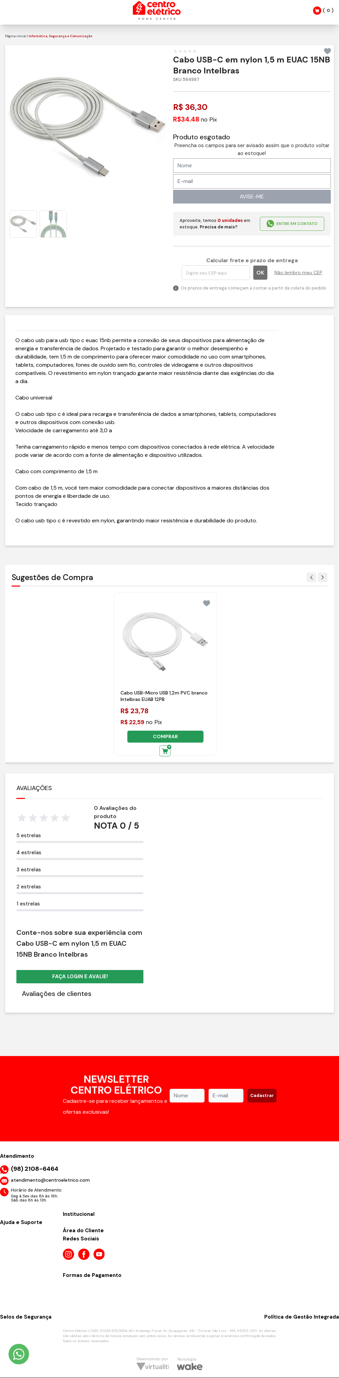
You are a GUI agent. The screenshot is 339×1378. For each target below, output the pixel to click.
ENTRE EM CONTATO (292, 223)
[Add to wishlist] (327, 51)
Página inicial (15, 36)
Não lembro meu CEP (298, 272)
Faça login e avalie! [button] (80, 976)
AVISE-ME (252, 196)
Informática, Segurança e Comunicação (60, 36)
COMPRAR (165, 736)
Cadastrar (262, 1095)
